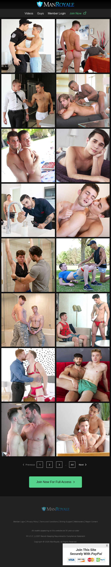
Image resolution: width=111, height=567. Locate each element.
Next (82, 464)
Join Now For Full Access (55, 482)
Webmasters (79, 522)
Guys (40, 13)
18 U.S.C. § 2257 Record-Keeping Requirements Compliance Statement (55, 536)
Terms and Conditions (49, 522)
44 (72, 464)
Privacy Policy (32, 522)
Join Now (78, 13)
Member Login (57, 13)
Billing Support (66, 522)
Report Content (91, 522)
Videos (29, 13)
